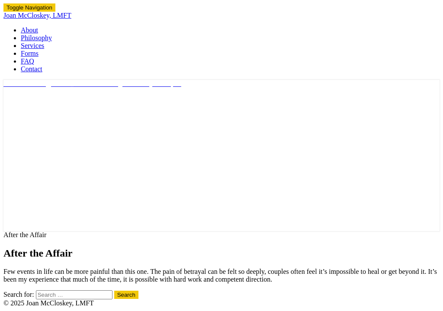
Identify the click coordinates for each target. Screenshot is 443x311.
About (29, 30)
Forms (30, 53)
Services (32, 45)
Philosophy (36, 37)
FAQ (27, 61)
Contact (31, 69)
